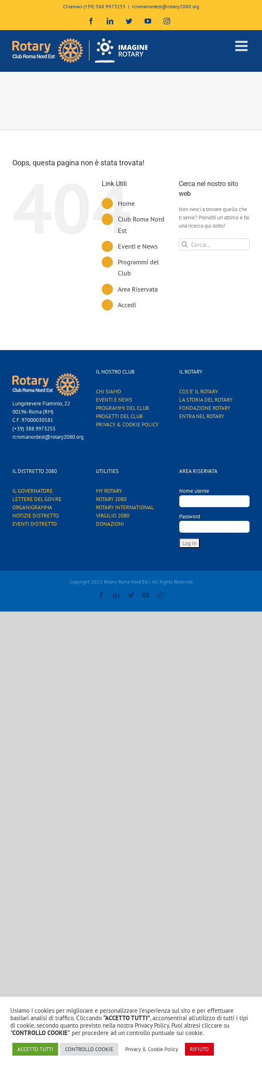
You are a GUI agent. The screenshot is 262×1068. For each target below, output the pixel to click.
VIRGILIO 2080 (112, 515)
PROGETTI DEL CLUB (119, 416)
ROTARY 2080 (111, 499)
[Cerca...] (214, 244)
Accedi (127, 305)
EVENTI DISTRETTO (34, 523)
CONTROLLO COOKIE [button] (89, 1049)
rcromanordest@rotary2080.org (165, 6)
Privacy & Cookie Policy (151, 1049)
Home (126, 203)
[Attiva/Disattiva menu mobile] (242, 45)
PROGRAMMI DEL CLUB (122, 408)
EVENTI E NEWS (114, 399)
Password (189, 516)
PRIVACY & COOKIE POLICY (127, 424)
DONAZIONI (110, 523)
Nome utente (194, 490)
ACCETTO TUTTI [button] (35, 1049)
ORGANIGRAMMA (32, 507)
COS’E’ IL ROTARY (198, 391)
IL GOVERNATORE (32, 490)
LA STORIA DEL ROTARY (205, 399)
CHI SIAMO (108, 391)
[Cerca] (185, 244)
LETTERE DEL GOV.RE (36, 499)
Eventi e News (138, 246)
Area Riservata (138, 289)
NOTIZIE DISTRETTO (35, 515)
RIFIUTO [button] (199, 1049)
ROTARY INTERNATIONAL (125, 507)
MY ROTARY (109, 490)
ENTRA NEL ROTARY (201, 416)
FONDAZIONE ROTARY (204, 408)
